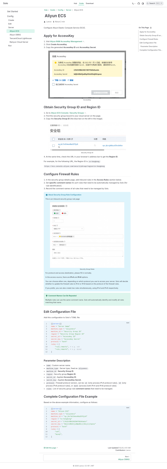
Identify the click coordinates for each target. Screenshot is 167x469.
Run (9, 45)
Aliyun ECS (13, 31)
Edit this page (50, 448)
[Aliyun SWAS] (87, 457)
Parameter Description (149, 46)
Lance (48, 22)
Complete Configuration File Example (151, 50)
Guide (81, 3)
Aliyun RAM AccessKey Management (66, 41)
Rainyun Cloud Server (17, 42)
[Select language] (134, 3)
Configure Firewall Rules (149, 39)
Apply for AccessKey (148, 32)
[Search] (155, 3)
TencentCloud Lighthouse (19, 38)
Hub (75, 3)
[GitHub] (139, 3)
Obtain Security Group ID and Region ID (151, 35)
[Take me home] (5, 3)
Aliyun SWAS (14, 35)
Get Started (11, 11)
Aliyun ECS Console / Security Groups (67, 113)
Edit (9, 24)
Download (89, 3)
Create (10, 20)
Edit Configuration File (148, 43)
